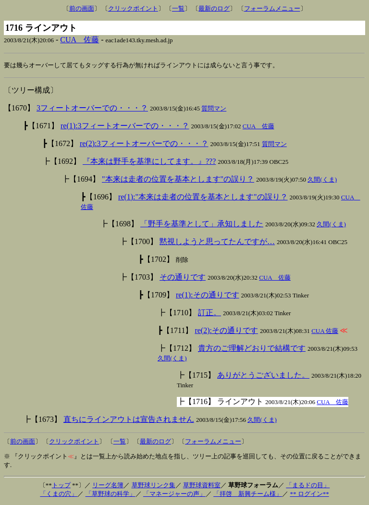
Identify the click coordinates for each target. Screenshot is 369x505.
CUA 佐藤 (79, 40)
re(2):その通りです (226, 331)
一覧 (178, 8)
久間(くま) (322, 180)
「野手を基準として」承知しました (201, 224)
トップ (61, 485)
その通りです (183, 277)
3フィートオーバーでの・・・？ (92, 108)
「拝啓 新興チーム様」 (247, 494)
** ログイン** (309, 494)
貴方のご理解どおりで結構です (252, 349)
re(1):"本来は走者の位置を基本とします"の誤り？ (203, 197)
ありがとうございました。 (263, 375)
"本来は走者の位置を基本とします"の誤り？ (178, 179)
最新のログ (214, 8)
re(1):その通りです (207, 295)
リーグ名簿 (107, 485)
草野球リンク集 (153, 485)
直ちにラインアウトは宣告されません (128, 420)
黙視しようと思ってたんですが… (217, 242)
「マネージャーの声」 (174, 494)
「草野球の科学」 (110, 494)
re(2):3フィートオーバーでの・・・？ (144, 144)
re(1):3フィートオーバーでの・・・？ (125, 126)
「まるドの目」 (308, 485)
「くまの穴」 (58, 494)
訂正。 (209, 313)
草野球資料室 (202, 485)
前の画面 (81, 8)
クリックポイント (133, 8)
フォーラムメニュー (272, 8)
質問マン (213, 108)
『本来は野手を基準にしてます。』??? (149, 162)
